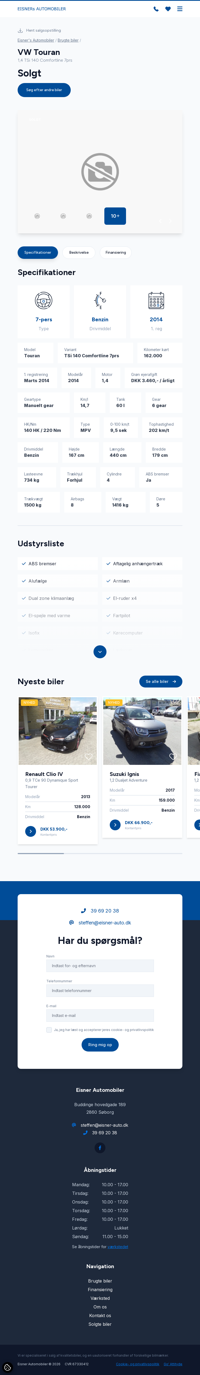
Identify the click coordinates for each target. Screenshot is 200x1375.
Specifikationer (37, 252)
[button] (160, 221)
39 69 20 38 (100, 911)
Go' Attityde (173, 1364)
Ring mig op (100, 1044)
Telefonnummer (59, 981)
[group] (100, 171)
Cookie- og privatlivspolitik (137, 1364)
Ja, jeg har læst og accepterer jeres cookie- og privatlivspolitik (104, 1030)
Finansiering (115, 252)
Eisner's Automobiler (36, 40)
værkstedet (118, 1246)
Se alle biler (161, 681)
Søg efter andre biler (44, 90)
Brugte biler (68, 40)
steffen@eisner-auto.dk (100, 923)
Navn (50, 956)
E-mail (51, 1006)
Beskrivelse (79, 252)
